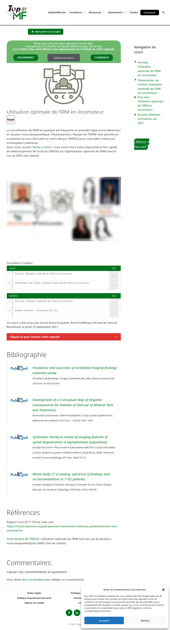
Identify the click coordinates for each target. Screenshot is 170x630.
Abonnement (117, 12)
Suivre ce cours (64, 58)
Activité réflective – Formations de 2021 (36, 310)
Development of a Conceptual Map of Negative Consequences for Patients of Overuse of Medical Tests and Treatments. (73, 404)
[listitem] (69, 612)
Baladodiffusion (57, 12)
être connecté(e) (32, 579)
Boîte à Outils (42, 147)
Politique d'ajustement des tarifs (34, 598)
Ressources (97, 12)
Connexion (150, 12)
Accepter (104, 620)
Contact (133, 12)
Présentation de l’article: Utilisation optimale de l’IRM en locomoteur (52, 282)
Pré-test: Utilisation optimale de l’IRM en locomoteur (43, 273)
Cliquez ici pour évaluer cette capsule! (35, 337)
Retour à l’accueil (141, 144)
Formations (77, 12)
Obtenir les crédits (34, 603)
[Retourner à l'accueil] (45, 32)
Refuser (145, 620)
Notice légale (34, 593)
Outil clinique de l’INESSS (23, 539)
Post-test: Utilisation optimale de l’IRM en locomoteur (44, 301)
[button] (163, 589)
